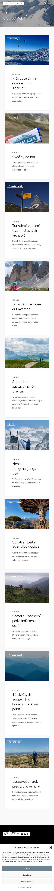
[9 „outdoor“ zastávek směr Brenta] (27, 377)
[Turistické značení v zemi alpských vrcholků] (27, 220)
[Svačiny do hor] (27, 146)
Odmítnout (27, 875)
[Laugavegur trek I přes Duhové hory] (27, 773)
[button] (50, 847)
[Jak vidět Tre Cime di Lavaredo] (27, 298)
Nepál (11, 424)
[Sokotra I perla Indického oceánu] (27, 534)
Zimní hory (13, 39)
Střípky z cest (14, 742)
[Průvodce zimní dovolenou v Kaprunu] (27, 72)
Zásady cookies (25, 887)
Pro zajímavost (15, 186)
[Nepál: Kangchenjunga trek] (27, 458)
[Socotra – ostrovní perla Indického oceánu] (27, 610)
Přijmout (27, 868)
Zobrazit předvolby (27, 882)
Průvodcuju (14, 264)
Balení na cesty (15, 503)
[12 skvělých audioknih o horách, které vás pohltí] (27, 693)
